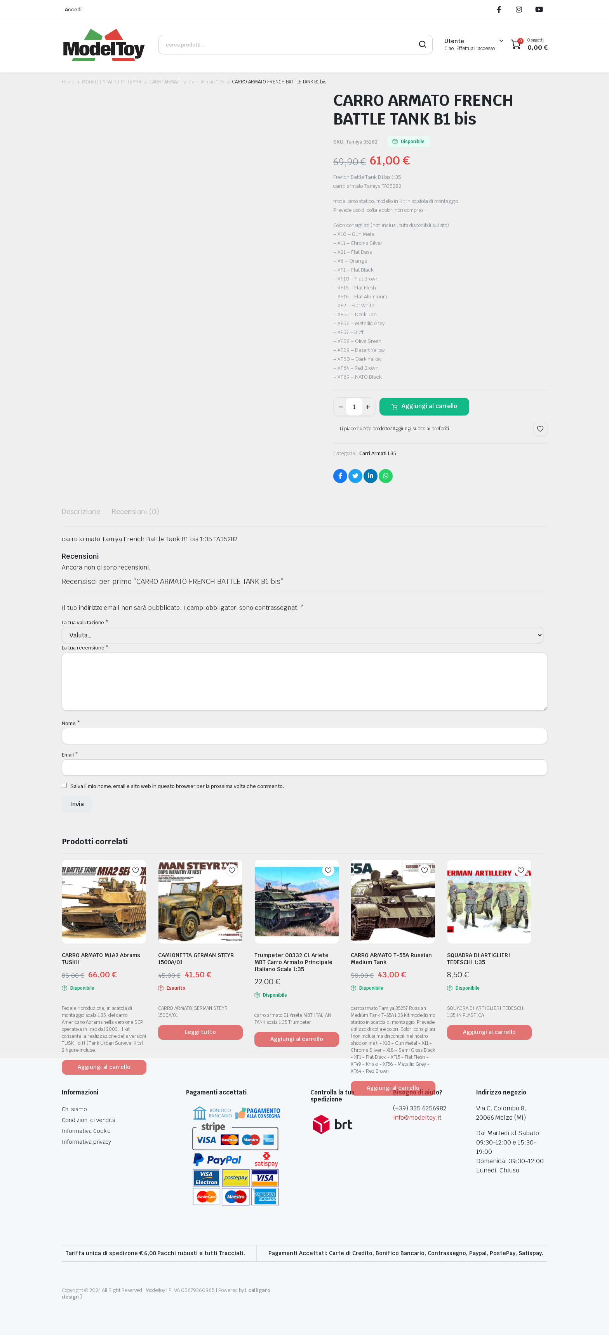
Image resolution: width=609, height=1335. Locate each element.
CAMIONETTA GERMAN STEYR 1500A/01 (196, 959)
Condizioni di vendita (88, 1120)
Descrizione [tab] (81, 511)
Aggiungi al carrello (429, 406)
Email (70, 754)
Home (68, 82)
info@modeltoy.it (417, 1117)
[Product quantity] (354, 407)
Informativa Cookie (86, 1130)
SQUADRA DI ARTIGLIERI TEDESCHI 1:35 (478, 959)
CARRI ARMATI (165, 82)
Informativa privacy (86, 1141)
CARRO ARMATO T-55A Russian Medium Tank (391, 959)
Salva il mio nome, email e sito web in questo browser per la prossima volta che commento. (177, 786)
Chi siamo (74, 1109)
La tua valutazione (85, 622)
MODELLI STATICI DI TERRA (111, 82)
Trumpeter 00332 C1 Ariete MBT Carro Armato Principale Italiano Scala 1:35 (293, 962)
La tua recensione (85, 647)
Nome (71, 723)
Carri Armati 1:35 (206, 82)
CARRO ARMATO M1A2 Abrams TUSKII (101, 959)
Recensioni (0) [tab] (136, 511)
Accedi (73, 9)
